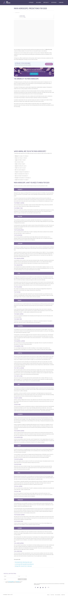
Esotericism (53, 2)
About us (48, 594)
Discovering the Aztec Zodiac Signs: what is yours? (23, 562)
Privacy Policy (52, 594)
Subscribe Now (49, 64)
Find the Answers (34, 73)
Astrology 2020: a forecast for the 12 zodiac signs (23, 566)
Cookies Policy (63, 594)
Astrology (17, 12)
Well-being (38, 2)
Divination (61, 2)
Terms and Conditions (57, 594)
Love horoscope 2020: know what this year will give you (24, 564)
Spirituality (46, 2)
